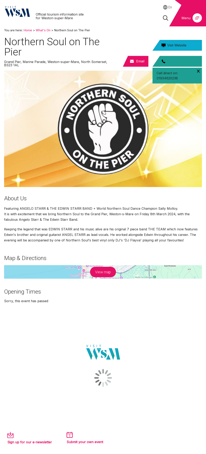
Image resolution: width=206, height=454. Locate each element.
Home (27, 30)
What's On (43, 30)
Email (140, 61)
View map (103, 272)
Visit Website (176, 45)
